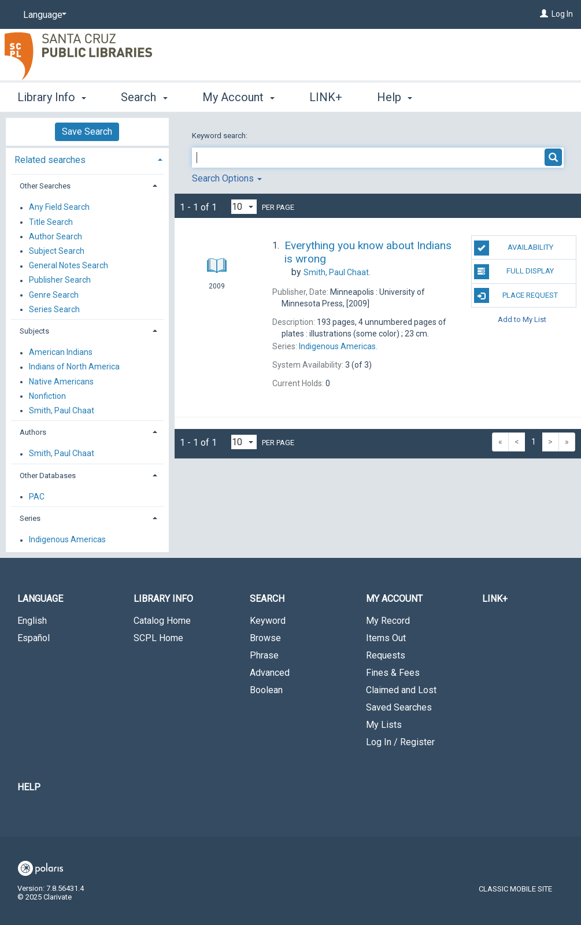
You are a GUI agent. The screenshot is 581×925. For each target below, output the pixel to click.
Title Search (51, 222)
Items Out (386, 637)
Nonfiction (47, 396)
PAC (37, 496)
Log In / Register (400, 742)
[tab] (87, 159)
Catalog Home (162, 620)
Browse (265, 637)
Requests (385, 655)
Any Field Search (59, 207)
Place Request (516, 295)
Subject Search (56, 251)
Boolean (266, 689)
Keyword (268, 620)
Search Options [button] (227, 178)
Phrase (264, 655)
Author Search (55, 236)
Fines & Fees (393, 672)
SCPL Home (158, 637)
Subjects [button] (34, 331)
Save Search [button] (87, 131)
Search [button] (144, 97)
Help (28, 787)
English (32, 620)
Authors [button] (33, 432)
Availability (513, 248)
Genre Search (54, 294)
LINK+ (325, 97)
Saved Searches (399, 707)
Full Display (514, 271)
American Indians (60, 352)
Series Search (54, 309)
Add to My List (522, 319)
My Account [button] (238, 97)
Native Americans (61, 381)
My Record (388, 620)
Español (33, 637)
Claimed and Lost (401, 689)
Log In (562, 13)
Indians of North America (74, 367)
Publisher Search (60, 280)
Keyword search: (220, 135)
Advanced (270, 672)
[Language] (42, 15)
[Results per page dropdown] (244, 206)
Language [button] (40, 598)
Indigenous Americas (67, 540)
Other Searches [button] (45, 186)
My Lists (384, 724)
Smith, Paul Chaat (61, 410)
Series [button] (30, 518)
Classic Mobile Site (515, 889)
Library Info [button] (51, 97)
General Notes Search (68, 266)
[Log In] (544, 13)
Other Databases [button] (48, 475)
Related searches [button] (50, 159)
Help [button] (394, 97)
